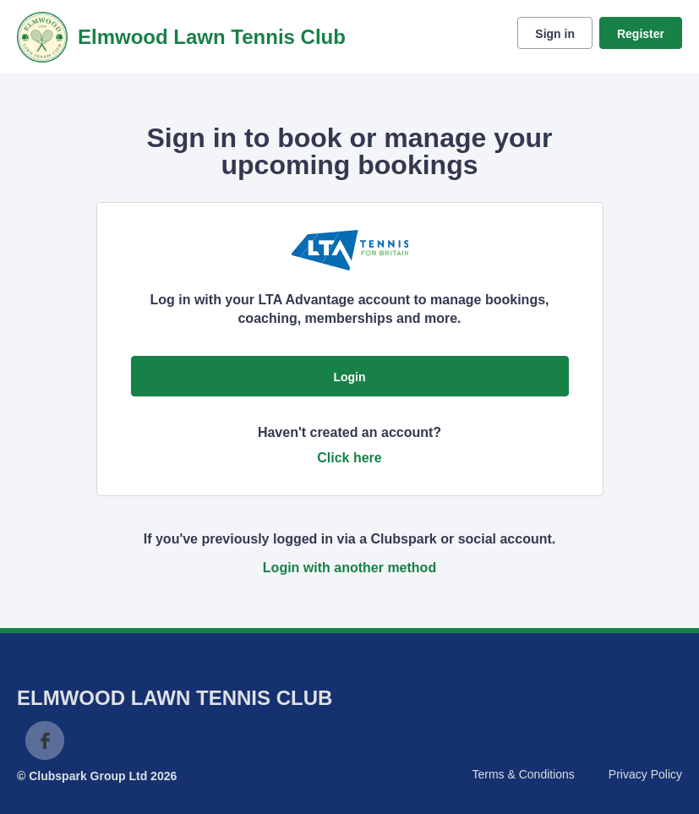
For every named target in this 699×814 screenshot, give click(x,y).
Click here (349, 458)
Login (349, 377)
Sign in (555, 34)
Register (640, 34)
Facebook (44, 740)
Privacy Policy (645, 774)
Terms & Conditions (523, 774)
